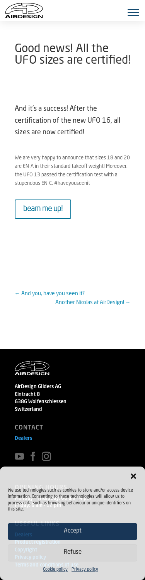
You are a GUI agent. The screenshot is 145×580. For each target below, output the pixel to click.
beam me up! (43, 209)
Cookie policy (55, 570)
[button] (133, 476)
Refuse (73, 552)
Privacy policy (85, 570)
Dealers (23, 438)
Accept (73, 531)
